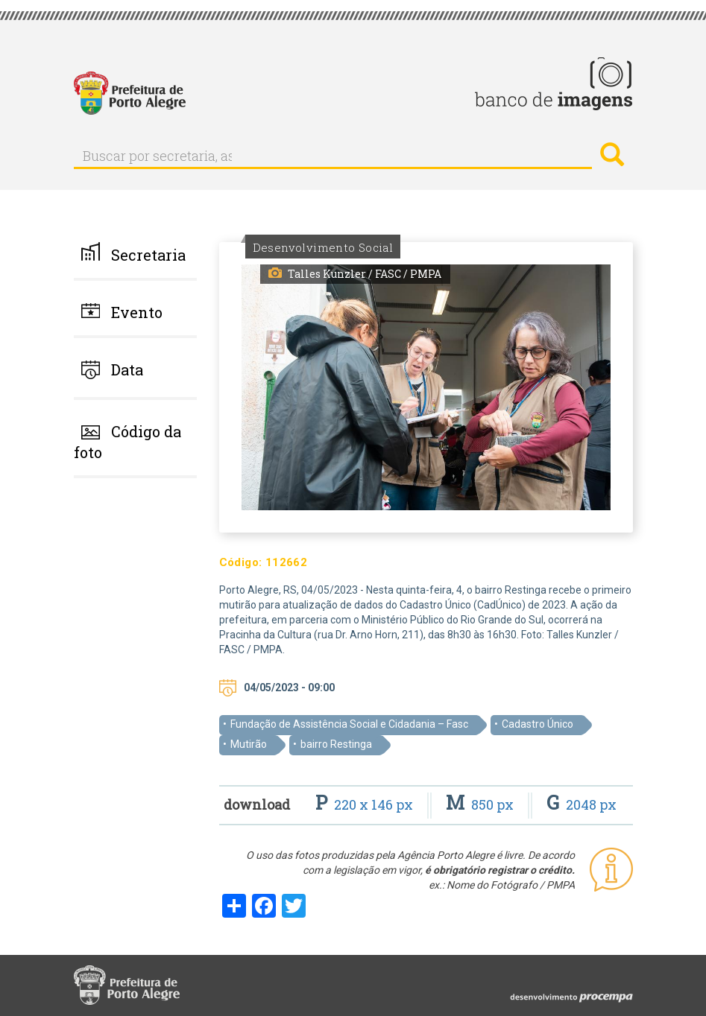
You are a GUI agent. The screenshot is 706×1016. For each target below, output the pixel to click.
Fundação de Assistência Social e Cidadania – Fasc (349, 724)
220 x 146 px (365, 804)
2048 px (581, 804)
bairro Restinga (336, 744)
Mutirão (248, 744)
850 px (481, 804)
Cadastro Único (537, 724)
